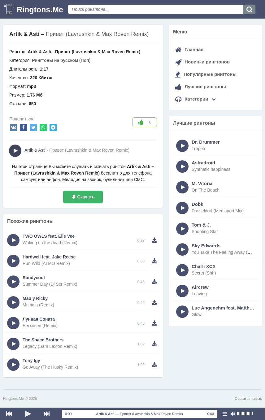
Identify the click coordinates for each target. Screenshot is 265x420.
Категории (195, 99)
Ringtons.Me (40, 9)
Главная (189, 49)
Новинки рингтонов (202, 61)
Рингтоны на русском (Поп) (61, 60)
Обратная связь (248, 398)
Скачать (86, 196)
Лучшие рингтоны (200, 86)
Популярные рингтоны (206, 74)
